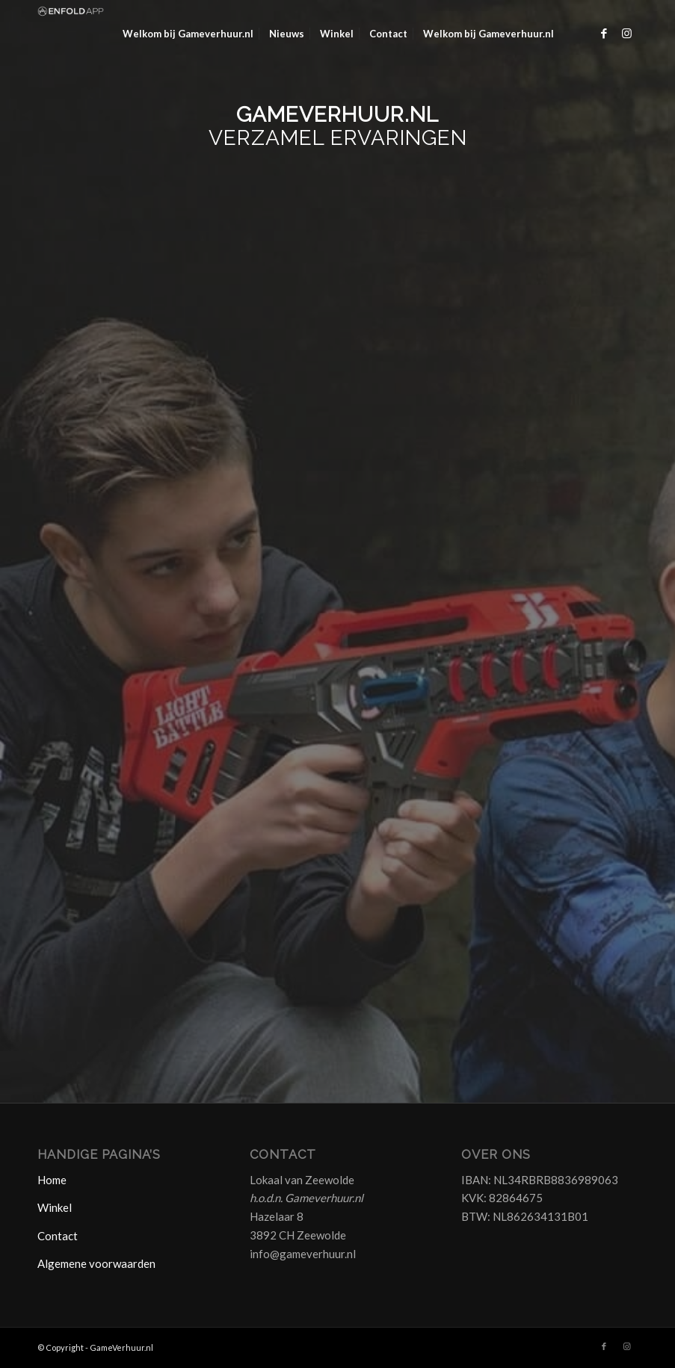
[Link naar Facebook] (604, 33)
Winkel (54, 1207)
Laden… (337, 571)
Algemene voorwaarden (96, 1263)
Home (52, 1179)
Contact (57, 1235)
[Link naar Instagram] (626, 33)
